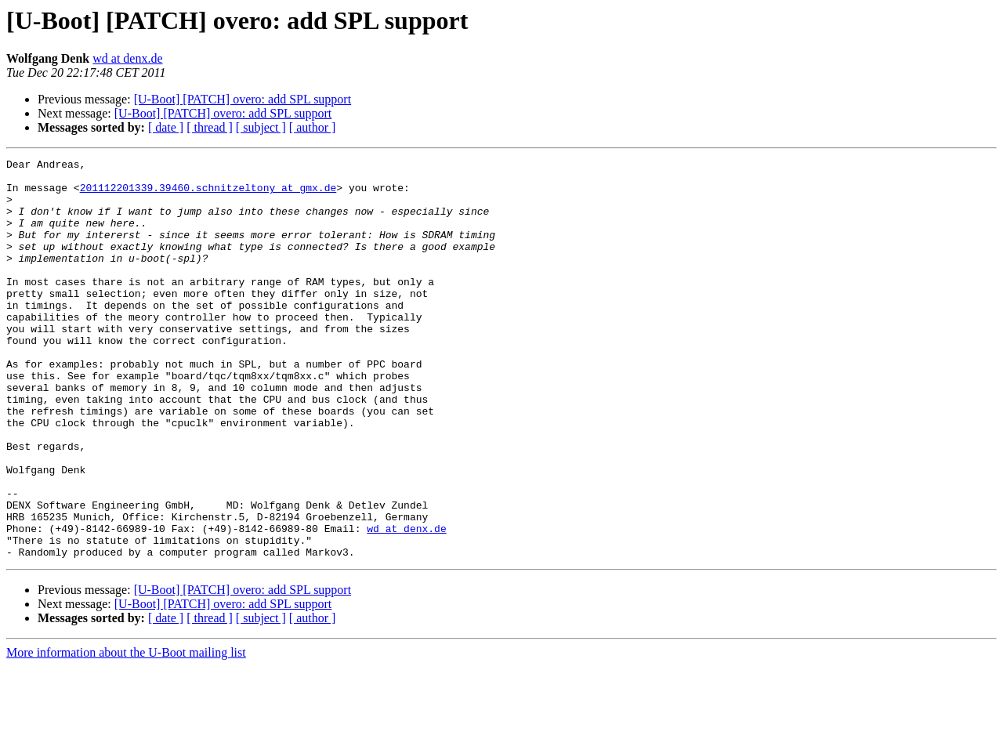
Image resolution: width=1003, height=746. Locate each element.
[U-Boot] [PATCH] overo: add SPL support (242, 99)
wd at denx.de (127, 58)
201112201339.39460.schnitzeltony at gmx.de (208, 194)
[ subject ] (261, 127)
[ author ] (312, 127)
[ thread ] (209, 127)
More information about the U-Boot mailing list (126, 732)
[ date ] (165, 127)
